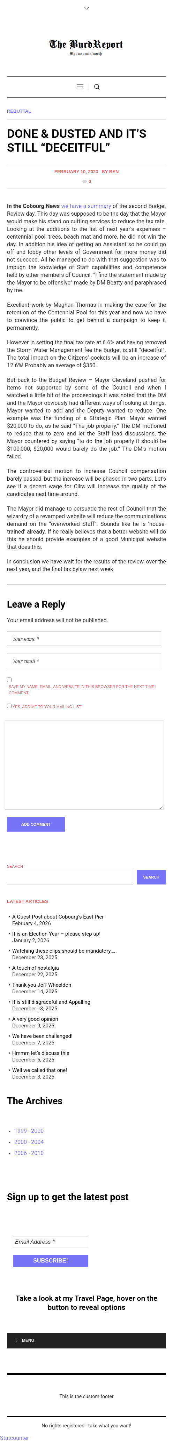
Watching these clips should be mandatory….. (64, 951)
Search (15, 866)
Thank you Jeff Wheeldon (41, 985)
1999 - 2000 (29, 1131)
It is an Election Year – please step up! (56, 934)
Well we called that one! (39, 1070)
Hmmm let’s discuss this (40, 1053)
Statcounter (14, 1438)
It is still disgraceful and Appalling (51, 1002)
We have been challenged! (42, 1036)
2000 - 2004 (29, 1142)
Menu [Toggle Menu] (24, 1340)
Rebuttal (19, 111)
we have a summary (86, 206)
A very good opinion (35, 1019)
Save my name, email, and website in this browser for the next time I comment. (83, 689)
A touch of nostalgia (35, 968)
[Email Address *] (50, 1242)
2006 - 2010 (29, 1153)
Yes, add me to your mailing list (44, 706)
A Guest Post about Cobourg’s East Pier (58, 917)
